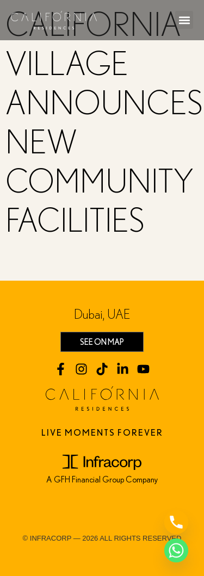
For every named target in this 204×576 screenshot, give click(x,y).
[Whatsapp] (176, 550)
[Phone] (176, 522)
